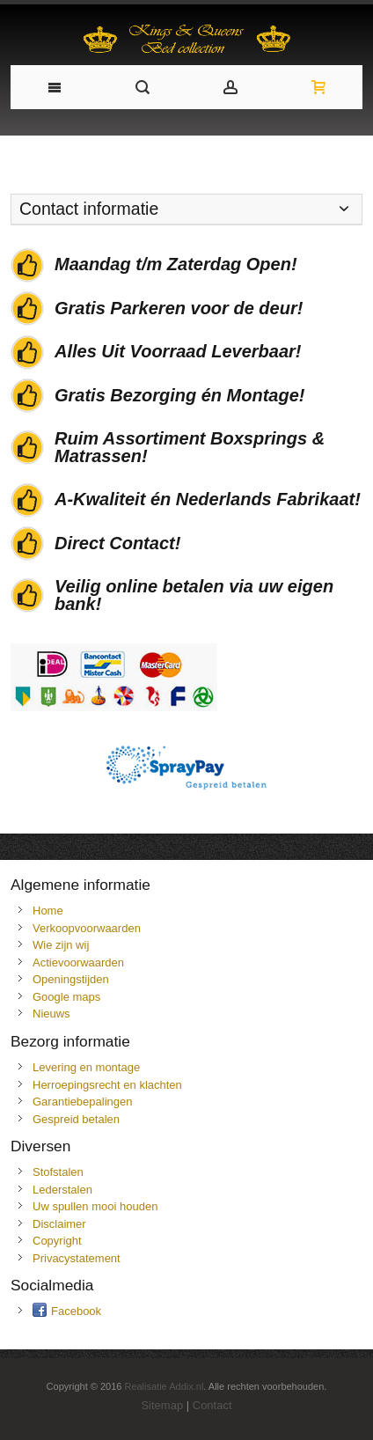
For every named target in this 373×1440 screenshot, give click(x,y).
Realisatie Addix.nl (163, 1386)
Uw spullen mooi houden (95, 1206)
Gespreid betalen (76, 1119)
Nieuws (51, 1013)
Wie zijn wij (61, 944)
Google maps (66, 996)
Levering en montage (86, 1067)
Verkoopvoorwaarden (87, 928)
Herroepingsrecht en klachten (107, 1084)
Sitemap (162, 1405)
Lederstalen (62, 1189)
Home (48, 910)
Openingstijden (71, 979)
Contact (212, 1405)
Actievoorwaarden (78, 962)
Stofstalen (58, 1172)
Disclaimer (59, 1224)
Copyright (57, 1240)
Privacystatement (77, 1258)
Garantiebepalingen (82, 1101)
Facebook (76, 1311)
